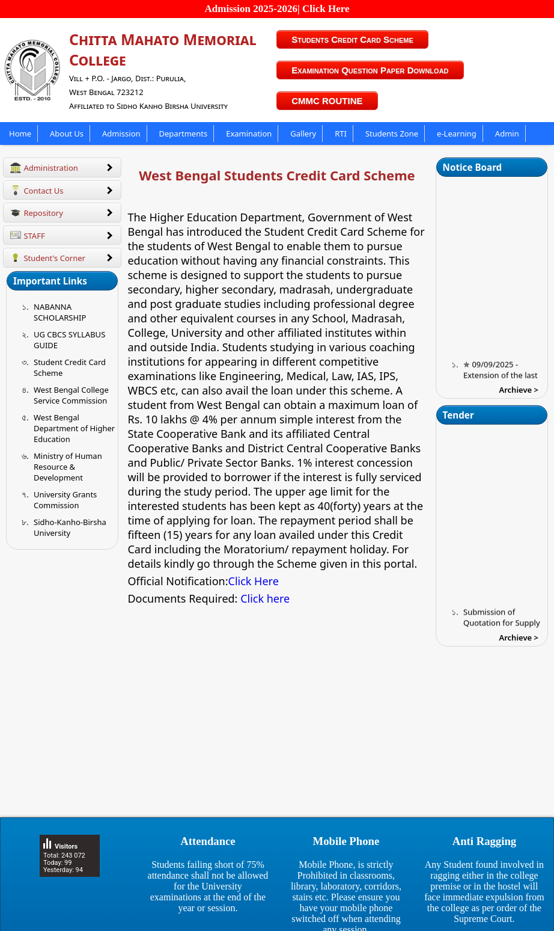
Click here (265, 598)
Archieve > (518, 389)
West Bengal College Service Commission (71, 395)
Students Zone (391, 133)
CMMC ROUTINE (326, 101)
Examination (249, 133)
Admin (507, 133)
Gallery (303, 133)
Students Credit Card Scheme (352, 39)
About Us (67, 133)
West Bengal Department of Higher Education (74, 428)
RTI (341, 133)
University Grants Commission (65, 500)
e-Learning (456, 133)
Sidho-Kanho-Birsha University (70, 527)
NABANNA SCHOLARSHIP (60, 312)
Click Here (253, 581)
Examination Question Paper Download (369, 70)
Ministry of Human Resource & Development (68, 466)
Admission (121, 133)
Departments (183, 133)
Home (20, 133)
